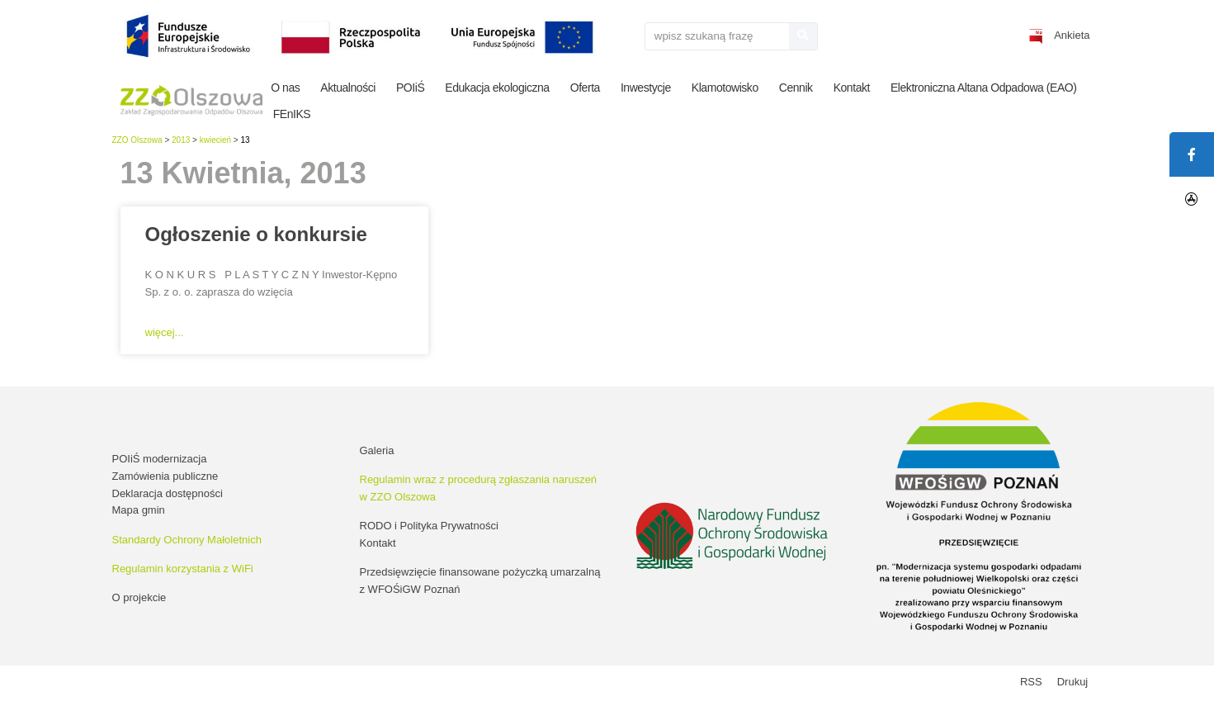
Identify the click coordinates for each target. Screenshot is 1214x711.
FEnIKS (292, 114)
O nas (285, 87)
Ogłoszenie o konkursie (256, 234)
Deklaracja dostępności (167, 493)
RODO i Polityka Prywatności (429, 525)
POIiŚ (410, 87)
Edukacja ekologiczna (497, 87)
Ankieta (1071, 35)
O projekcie (139, 597)
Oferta (585, 87)
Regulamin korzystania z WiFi (182, 568)
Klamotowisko (725, 87)
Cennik (796, 87)
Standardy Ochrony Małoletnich (187, 539)
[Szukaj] (803, 36)
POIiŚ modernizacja (159, 459)
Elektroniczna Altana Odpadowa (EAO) (983, 87)
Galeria (377, 450)
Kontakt (852, 87)
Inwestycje (646, 87)
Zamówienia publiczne (165, 476)
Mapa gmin (138, 510)
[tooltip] (1191, 199)
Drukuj (1073, 681)
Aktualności (348, 87)
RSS (1031, 681)
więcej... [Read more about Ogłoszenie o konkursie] (164, 332)
